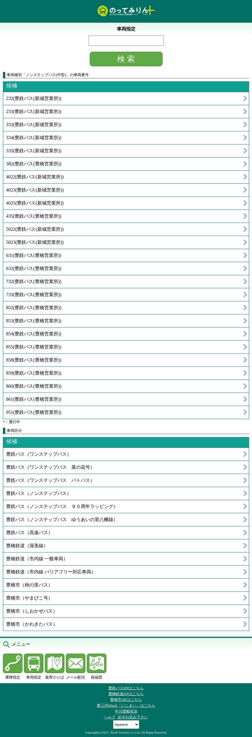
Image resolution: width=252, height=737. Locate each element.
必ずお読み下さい (133, 717)
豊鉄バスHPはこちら (126, 688)
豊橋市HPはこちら (126, 699)
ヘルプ (109, 717)
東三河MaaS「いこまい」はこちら (126, 705)
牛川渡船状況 (126, 711)
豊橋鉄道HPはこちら (126, 694)
